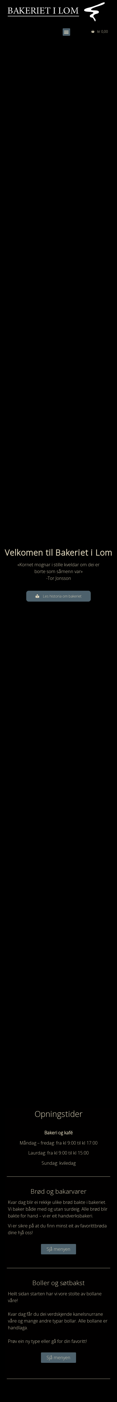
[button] (66, 32)
